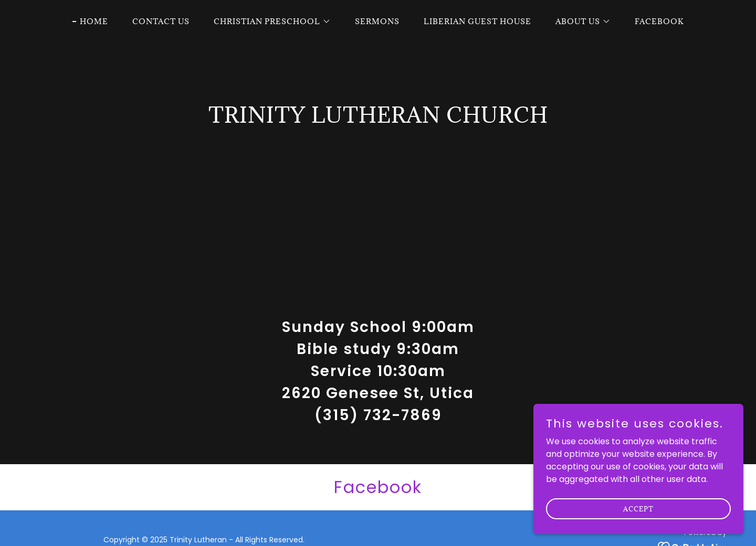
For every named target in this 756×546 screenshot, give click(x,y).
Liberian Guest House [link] (477, 21)
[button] (268, 21)
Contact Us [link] (161, 21)
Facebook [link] (659, 21)
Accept (638, 515)
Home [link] (94, 21)
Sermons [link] (377, 21)
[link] (378, 487)
